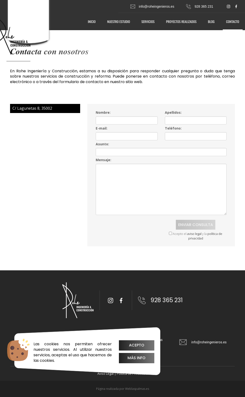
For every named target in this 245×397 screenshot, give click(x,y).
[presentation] (125, 227)
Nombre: (103, 112)
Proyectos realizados (181, 21)
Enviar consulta (195, 224)
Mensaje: (103, 160)
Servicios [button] (148, 21)
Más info (136, 358)
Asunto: (102, 144)
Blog (211, 21)
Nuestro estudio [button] (118, 21)
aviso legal (194, 234)
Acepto (136, 345)
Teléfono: (173, 128)
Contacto (232, 21)
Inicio (92, 21)
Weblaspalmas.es (137, 389)
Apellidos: (173, 112)
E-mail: (101, 128)
